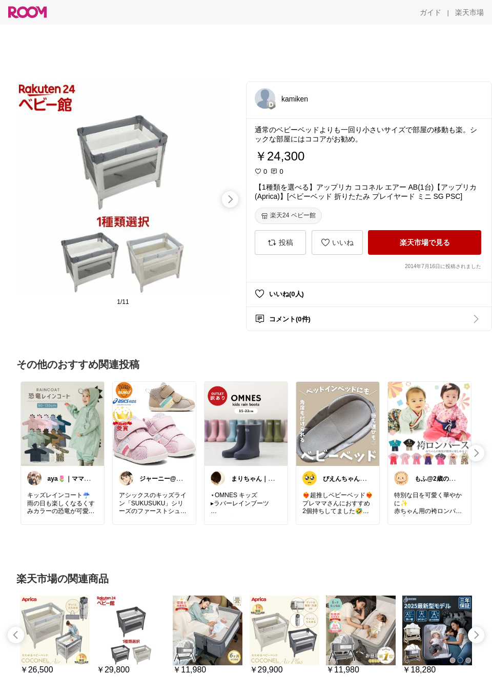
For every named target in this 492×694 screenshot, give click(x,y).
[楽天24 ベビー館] (288, 216)
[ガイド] (430, 12)
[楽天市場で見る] (424, 242)
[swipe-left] (16, 635)
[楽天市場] (469, 12)
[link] (62, 423)
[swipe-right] (230, 199)
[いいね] (337, 242)
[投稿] (280, 242)
